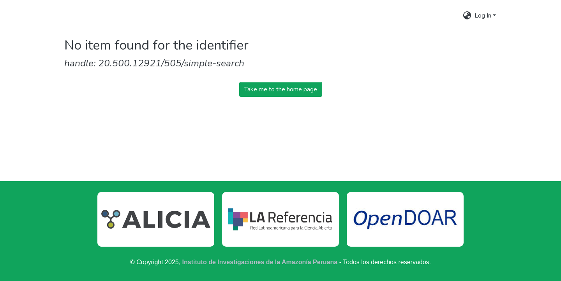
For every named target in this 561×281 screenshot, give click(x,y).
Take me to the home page (280, 89)
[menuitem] (467, 15)
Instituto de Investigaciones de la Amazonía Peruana (260, 262)
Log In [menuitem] (483, 15)
